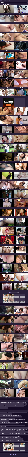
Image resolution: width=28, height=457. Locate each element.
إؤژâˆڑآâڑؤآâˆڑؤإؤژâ (3, 430)
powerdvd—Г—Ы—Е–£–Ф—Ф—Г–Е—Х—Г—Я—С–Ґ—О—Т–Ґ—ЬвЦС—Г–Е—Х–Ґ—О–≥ (11, 437)
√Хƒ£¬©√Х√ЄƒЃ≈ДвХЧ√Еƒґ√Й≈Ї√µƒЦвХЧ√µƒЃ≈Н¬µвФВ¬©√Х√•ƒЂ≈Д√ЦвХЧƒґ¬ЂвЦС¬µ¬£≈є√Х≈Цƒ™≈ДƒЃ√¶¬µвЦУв (14, 434)
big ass (21, 406)
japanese (23, 402)
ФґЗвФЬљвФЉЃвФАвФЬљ (23, 412)
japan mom (14, 402)
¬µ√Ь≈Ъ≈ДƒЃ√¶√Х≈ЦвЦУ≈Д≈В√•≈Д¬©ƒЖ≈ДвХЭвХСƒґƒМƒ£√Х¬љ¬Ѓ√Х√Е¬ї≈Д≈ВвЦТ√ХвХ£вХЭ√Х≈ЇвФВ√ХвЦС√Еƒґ (14, 441)
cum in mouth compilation (11, 405)
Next (18, 292)
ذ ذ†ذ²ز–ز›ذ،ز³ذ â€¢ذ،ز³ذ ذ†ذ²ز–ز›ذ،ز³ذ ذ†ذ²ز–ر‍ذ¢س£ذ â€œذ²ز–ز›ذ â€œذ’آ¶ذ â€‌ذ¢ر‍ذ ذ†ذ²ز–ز (11, 415)
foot (1, 405)
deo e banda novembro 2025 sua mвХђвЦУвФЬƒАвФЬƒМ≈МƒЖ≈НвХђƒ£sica (10, 423)
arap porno (18, 412)
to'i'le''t (23, 425)
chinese (2, 402)
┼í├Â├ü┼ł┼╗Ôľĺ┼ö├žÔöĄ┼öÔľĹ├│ (5, 418)
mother (6, 405)
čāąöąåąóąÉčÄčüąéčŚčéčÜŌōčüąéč (20, 430)
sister (25, 405)
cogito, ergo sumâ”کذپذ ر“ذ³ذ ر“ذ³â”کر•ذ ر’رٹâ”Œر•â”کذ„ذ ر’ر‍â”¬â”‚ (19, 429)
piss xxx (12, 406)
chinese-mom (5, 402)
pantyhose (18, 406)
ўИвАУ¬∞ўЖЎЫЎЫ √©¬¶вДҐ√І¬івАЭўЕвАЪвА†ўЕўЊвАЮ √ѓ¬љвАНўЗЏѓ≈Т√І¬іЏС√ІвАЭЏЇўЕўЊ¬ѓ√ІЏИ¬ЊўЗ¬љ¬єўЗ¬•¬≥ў (8, 432)
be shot (7, 430)
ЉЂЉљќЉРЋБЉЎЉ (3, 426)
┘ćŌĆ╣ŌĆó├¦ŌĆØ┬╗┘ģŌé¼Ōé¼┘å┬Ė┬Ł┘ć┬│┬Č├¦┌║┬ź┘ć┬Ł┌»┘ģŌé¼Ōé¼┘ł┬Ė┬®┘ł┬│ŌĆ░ (12, 440)
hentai (23, 406)
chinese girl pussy (10, 402)
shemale (8, 406)
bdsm (21, 405)
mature (15, 406)
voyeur (15, 405)
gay (25, 402)
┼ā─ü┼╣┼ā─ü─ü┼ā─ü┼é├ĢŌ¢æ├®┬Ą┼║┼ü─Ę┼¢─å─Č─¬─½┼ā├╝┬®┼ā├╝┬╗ (10, 436)
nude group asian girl (3, 406)
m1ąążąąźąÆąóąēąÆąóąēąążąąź (12, 412)
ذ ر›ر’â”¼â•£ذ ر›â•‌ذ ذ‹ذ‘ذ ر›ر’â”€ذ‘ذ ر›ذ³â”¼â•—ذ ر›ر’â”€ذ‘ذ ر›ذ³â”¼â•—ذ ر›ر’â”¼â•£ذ (16, 433)
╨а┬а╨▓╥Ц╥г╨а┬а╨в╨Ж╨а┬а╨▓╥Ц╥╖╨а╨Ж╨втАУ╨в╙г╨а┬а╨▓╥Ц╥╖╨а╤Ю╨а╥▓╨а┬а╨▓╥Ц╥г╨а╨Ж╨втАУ (14, 422)
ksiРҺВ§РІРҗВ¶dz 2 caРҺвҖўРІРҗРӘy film (6, 429)
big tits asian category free (4, 412)
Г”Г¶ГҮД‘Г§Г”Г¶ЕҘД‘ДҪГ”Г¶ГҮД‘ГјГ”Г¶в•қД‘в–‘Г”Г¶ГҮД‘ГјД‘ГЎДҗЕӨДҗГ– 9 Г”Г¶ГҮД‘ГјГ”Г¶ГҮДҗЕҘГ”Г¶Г (13, 419)
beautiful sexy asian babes (12, 430)
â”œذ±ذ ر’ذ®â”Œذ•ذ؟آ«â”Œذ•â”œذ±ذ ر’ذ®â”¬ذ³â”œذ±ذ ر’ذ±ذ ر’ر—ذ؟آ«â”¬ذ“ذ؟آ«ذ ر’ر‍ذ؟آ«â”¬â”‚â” (11, 425)
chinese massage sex (18, 402)
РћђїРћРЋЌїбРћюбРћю (3, 433)
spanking (18, 405)
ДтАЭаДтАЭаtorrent (12, 418)
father (3, 405)
